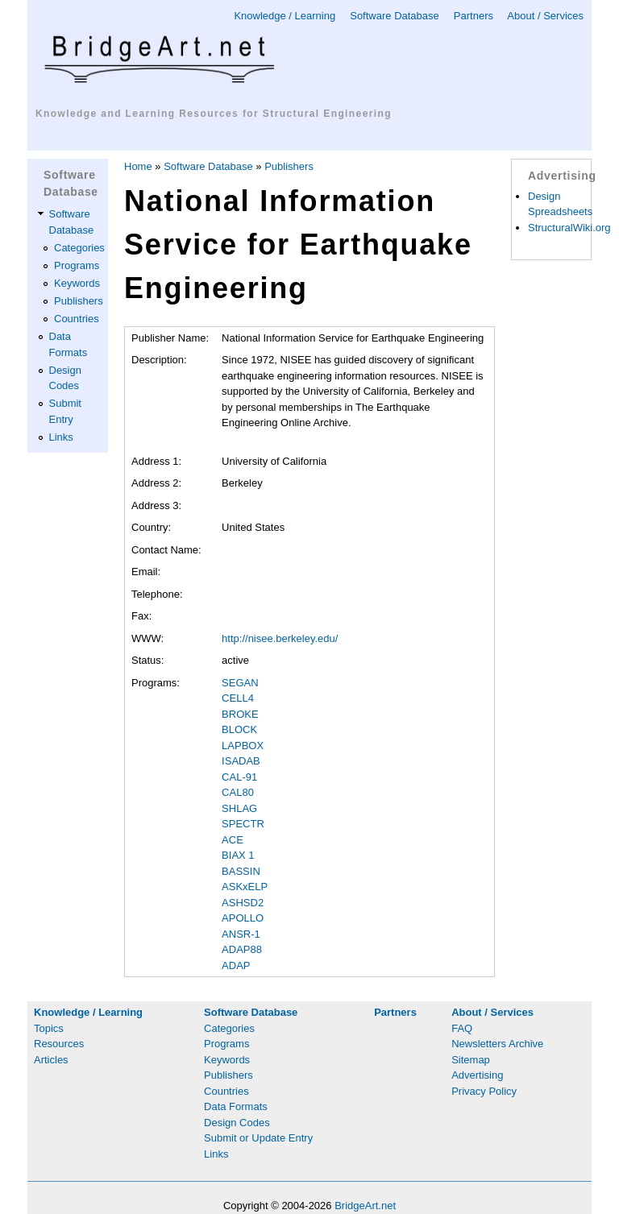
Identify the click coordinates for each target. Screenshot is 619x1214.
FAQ (461, 1028)
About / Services (545, 16)
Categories (79, 248)
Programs (76, 265)
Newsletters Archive (497, 1044)
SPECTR (243, 824)
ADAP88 (242, 949)
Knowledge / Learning (284, 16)
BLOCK (239, 729)
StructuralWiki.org (569, 228)
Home (138, 166)
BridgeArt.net (365, 1205)
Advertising (477, 1075)
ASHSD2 (243, 903)
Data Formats (236, 1106)
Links (61, 437)
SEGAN (240, 683)
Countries (76, 319)
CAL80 (238, 792)
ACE (232, 840)
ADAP (236, 965)
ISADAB (241, 761)
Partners (473, 16)
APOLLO (243, 918)
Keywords (77, 283)
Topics (49, 1028)
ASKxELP (245, 886)
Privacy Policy (484, 1091)
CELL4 (238, 698)
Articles (51, 1060)
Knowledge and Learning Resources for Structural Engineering (213, 113)
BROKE (240, 714)
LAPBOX (243, 746)
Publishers (78, 301)
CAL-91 (239, 777)
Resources (59, 1044)
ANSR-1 (241, 934)
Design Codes (237, 1123)
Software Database (394, 16)
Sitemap (470, 1060)
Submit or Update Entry (258, 1138)
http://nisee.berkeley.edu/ (280, 638)
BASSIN (241, 871)
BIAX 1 (238, 855)
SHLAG (239, 808)
